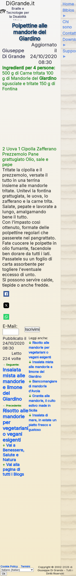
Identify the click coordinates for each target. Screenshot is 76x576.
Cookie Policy (9, 566)
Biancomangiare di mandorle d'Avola (43, 386)
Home (68, 4)
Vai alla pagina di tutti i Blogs (13, 469)
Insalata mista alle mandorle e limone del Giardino (14, 382)
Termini (25, 566)
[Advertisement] (29, 118)
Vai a (13, 452)
